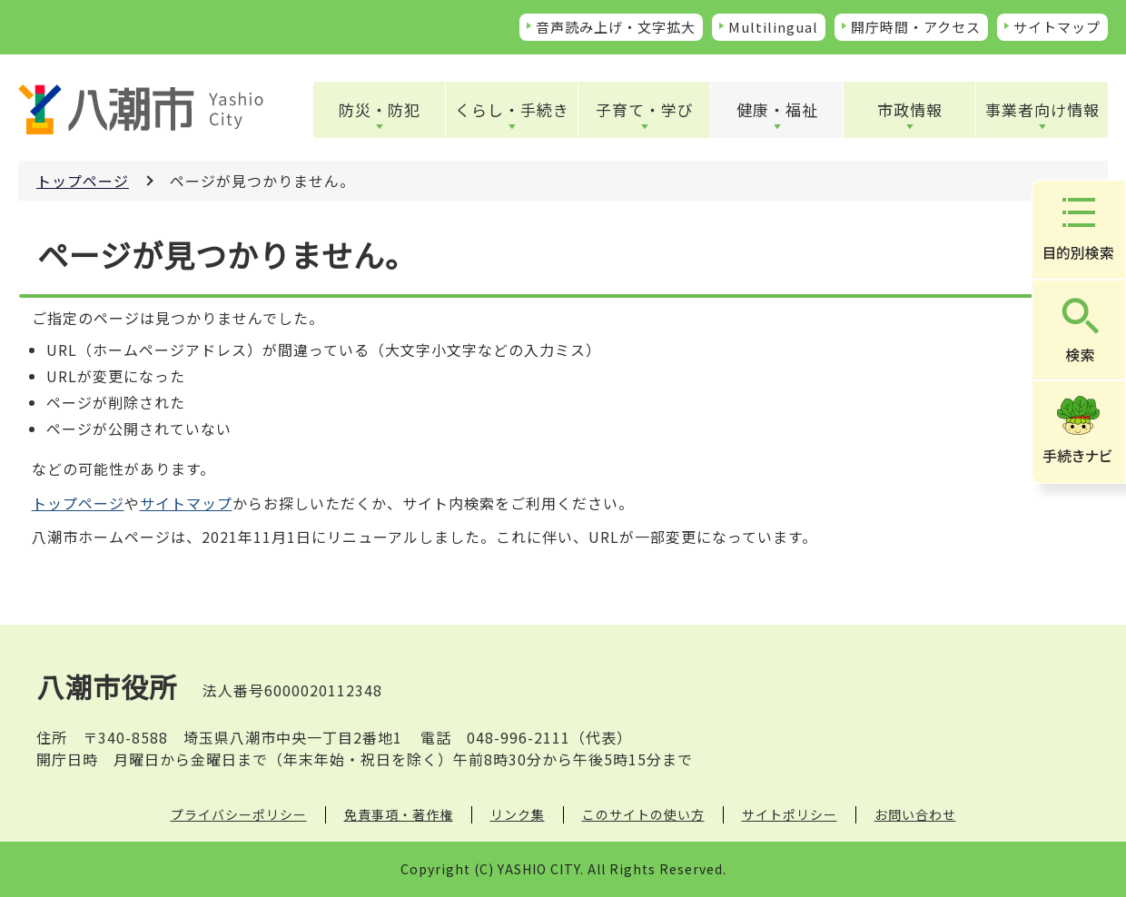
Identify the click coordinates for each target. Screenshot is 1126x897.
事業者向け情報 (1042, 109)
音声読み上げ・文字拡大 (616, 26)
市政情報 (910, 109)
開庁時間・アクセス (916, 26)
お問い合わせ (915, 814)
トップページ (82, 181)
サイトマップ (1057, 26)
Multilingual (773, 26)
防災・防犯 (379, 109)
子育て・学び (645, 109)
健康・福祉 (777, 109)
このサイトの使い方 (643, 814)
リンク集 (517, 814)
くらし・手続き (512, 109)
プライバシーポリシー (239, 814)
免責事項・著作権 (398, 814)
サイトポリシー (789, 814)
